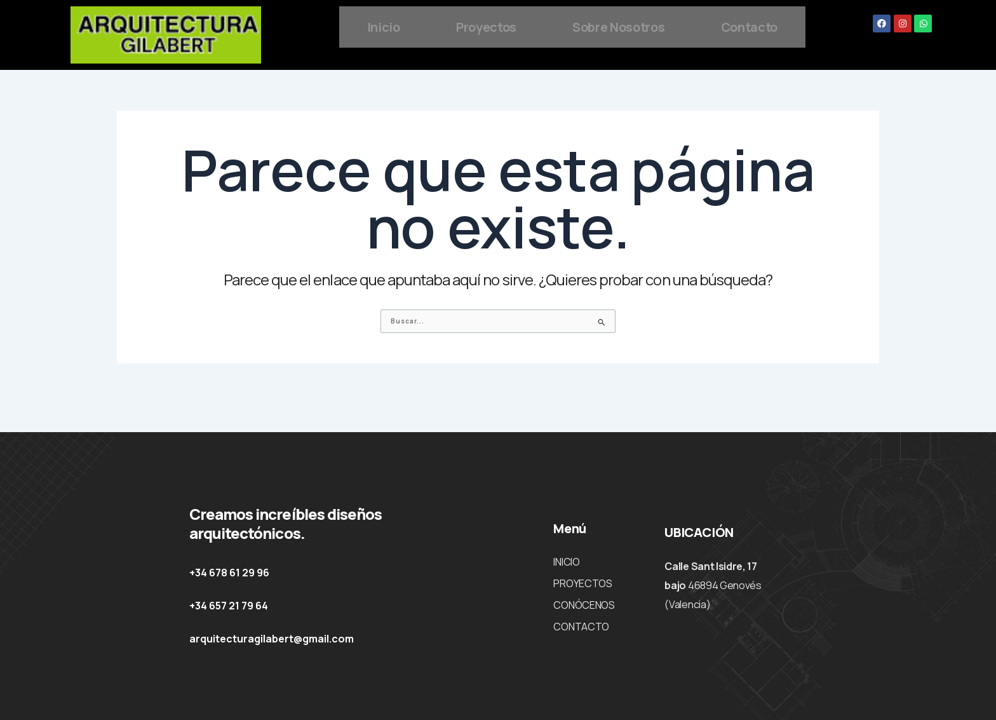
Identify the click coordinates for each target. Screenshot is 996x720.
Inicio (421, 25)
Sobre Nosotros (686, 25)
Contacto (572, 68)
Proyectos (534, 25)
